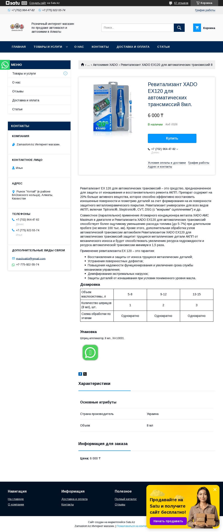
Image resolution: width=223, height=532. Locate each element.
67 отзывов (181, 3)
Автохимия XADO (105, 64)
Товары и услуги (48, 46)
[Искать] (179, 28)
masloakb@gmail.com (31, 258)
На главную (16, 499)
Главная (19, 46)
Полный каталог (126, 499)
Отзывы (18, 91)
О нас (79, 46)
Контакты (100, 46)
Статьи (163, 46)
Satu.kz (130, 522)
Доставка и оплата (133, 46)
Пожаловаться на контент (133, 526)
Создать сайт (37, 3)
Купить (172, 138)
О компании (16, 504)
